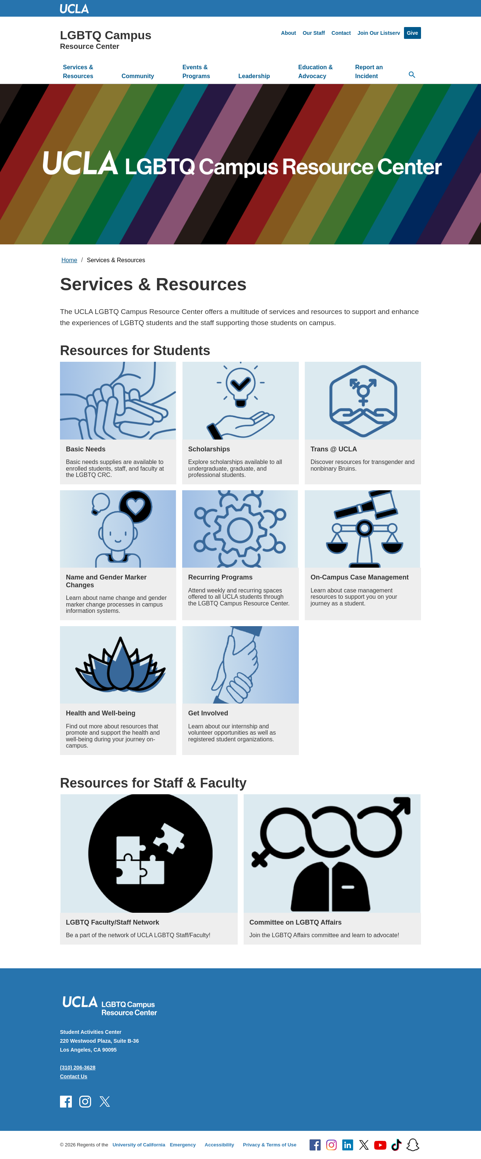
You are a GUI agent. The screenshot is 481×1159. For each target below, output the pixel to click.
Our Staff (314, 33)
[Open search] (412, 75)
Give (412, 33)
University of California (139, 1145)
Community (137, 76)
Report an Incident (369, 71)
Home (69, 260)
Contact (341, 33)
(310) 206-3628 (78, 1068)
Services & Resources (78, 71)
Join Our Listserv (378, 33)
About (288, 33)
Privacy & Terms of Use (269, 1145)
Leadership (254, 76)
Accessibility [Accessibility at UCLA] (219, 1145)
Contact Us (73, 1076)
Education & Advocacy (315, 71)
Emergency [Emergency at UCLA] (183, 1145)
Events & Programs (196, 71)
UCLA (78, 8)
